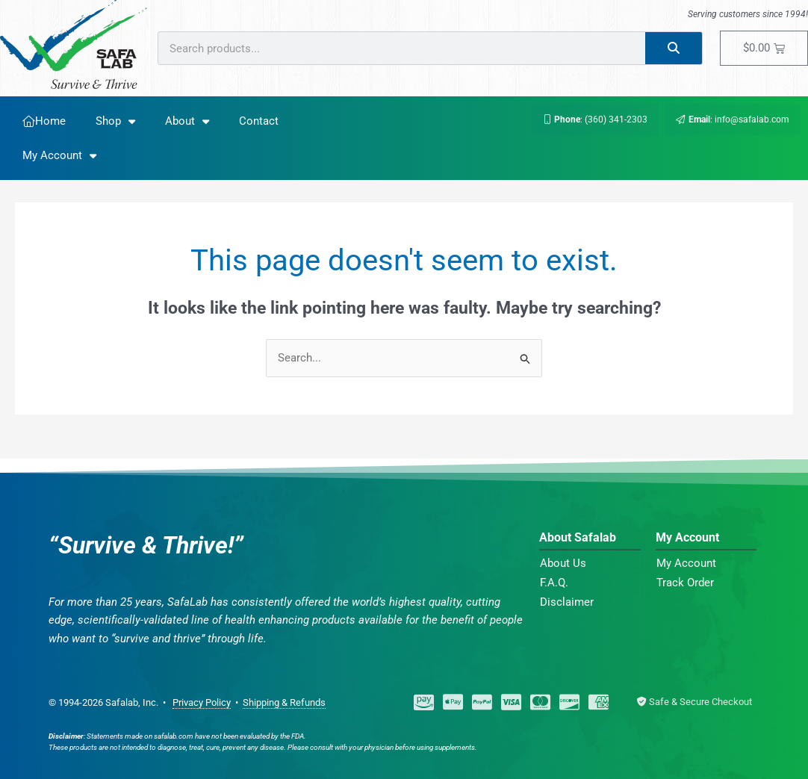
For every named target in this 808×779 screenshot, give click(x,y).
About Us (563, 563)
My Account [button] (59, 156)
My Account (686, 563)
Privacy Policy (202, 702)
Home (44, 121)
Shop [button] (115, 121)
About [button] (187, 121)
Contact (259, 121)
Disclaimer (567, 602)
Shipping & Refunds (284, 702)
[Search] (674, 48)
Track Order (685, 582)
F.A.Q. (554, 582)
